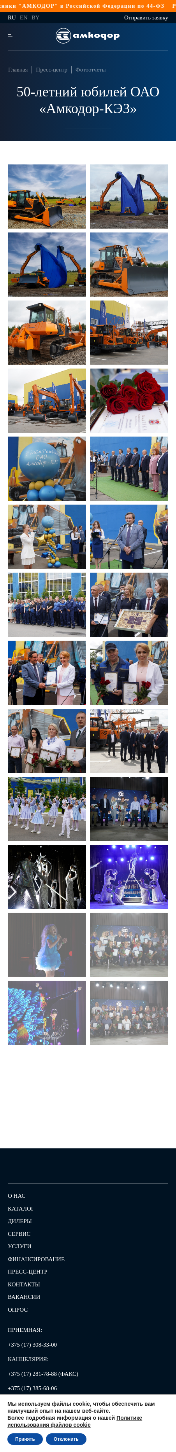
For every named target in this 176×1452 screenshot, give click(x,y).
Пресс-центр (51, 69)
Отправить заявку (146, 17)
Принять (25, 1439)
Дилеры (20, 1221)
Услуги (20, 1246)
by (36, 17)
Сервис (19, 1234)
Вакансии (24, 1297)
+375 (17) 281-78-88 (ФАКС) (43, 1374)
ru (12, 17)
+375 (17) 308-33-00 (32, 1345)
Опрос (18, 1310)
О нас (17, 1196)
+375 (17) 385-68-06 (32, 1388)
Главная (18, 69)
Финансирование (36, 1259)
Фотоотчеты (91, 69)
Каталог (21, 1209)
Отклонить (66, 1439)
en (24, 17)
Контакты (24, 1284)
